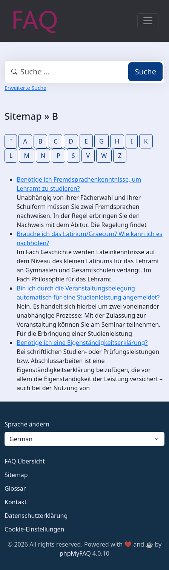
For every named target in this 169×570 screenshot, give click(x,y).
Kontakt (16, 502)
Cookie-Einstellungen (34, 529)
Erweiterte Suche (25, 87)
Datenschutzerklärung (36, 515)
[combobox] (84, 71)
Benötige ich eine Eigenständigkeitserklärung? (82, 342)
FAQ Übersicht (25, 461)
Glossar (15, 488)
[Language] (84, 439)
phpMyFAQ (75, 553)
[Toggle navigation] (147, 20)
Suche (145, 71)
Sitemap (16, 475)
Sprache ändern (27, 424)
